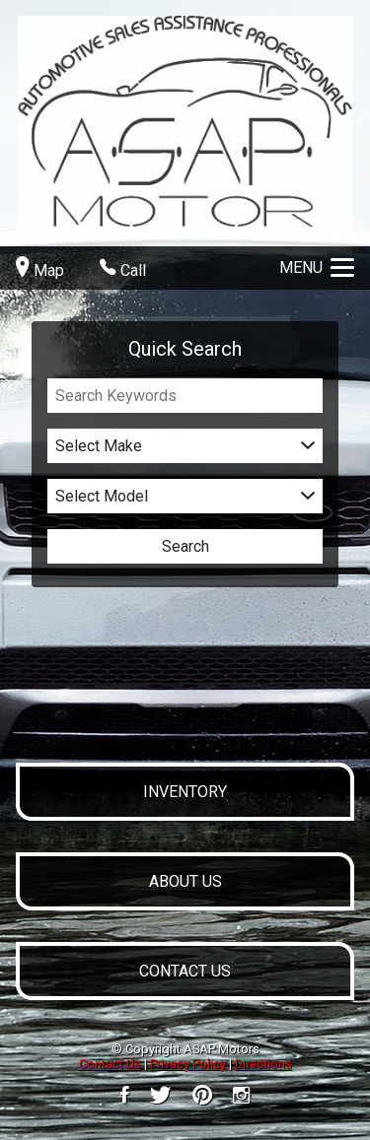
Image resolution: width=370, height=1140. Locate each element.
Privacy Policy (188, 1063)
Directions (263, 1063)
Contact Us (110, 1063)
